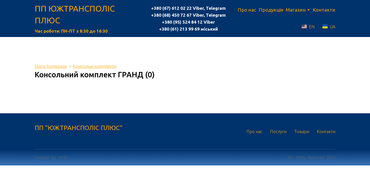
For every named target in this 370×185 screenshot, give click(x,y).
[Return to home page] (88, 14)
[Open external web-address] (304, 26)
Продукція (271, 10)
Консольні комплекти (94, 66)
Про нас (247, 10)
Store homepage (51, 66)
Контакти (324, 10)
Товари (301, 131)
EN (312, 26)
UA (332, 26)
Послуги (278, 131)
